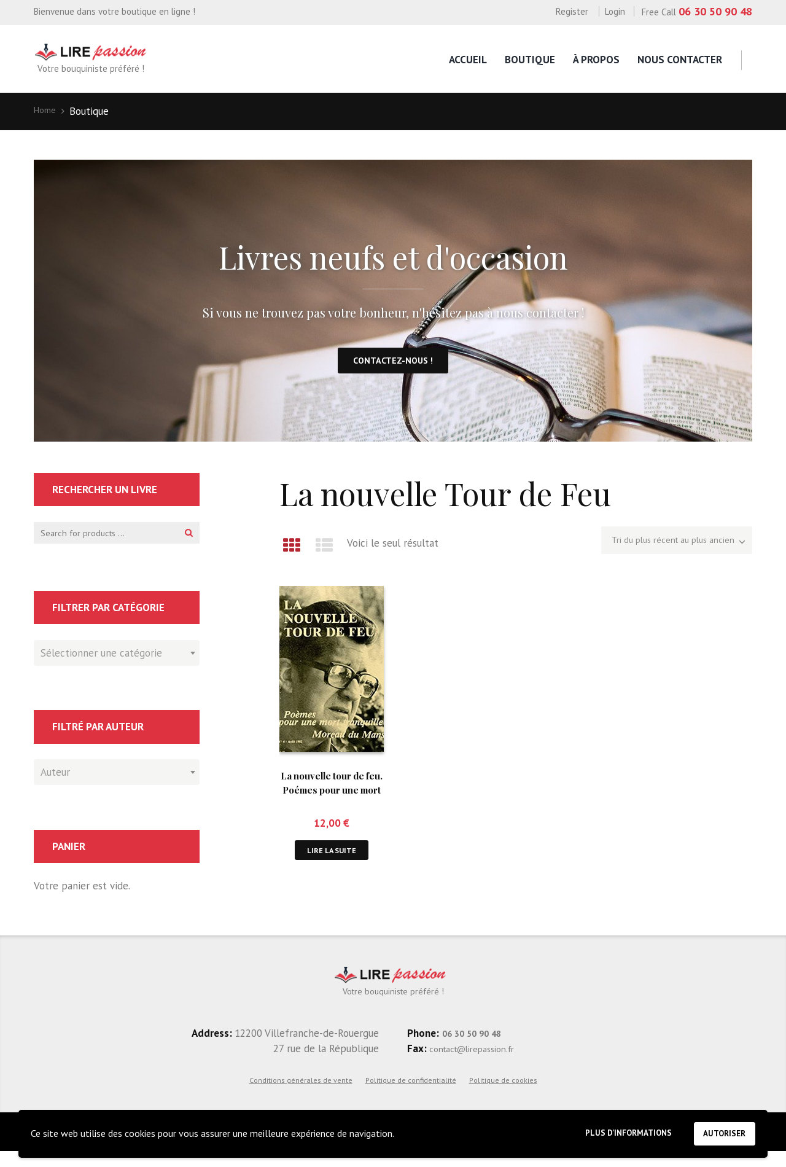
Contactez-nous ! (393, 366)
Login (615, 11)
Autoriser (719, 1131)
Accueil (468, 59)
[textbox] (114, 663)
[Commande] (662, 551)
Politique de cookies (503, 1094)
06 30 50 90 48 (715, 11)
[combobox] (117, 665)
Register (572, 11)
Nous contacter (679, 59)
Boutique (530, 59)
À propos (596, 59)
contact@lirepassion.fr (480, 1063)
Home (47, 111)
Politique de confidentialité (410, 1094)
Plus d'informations (607, 1131)
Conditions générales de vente (300, 1094)
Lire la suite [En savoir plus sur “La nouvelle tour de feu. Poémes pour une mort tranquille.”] (331, 859)
